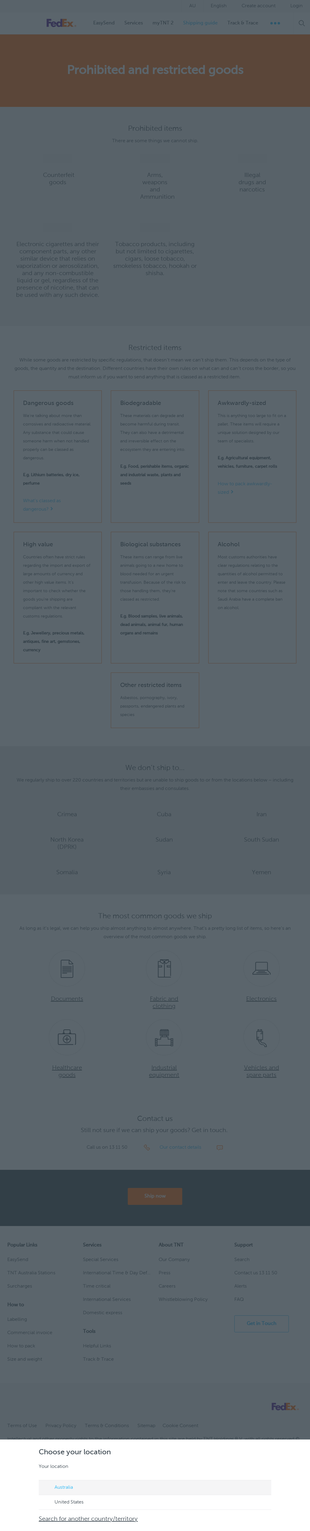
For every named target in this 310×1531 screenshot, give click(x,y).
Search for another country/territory (88, 1519)
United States (63, 1503)
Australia (58, 1488)
